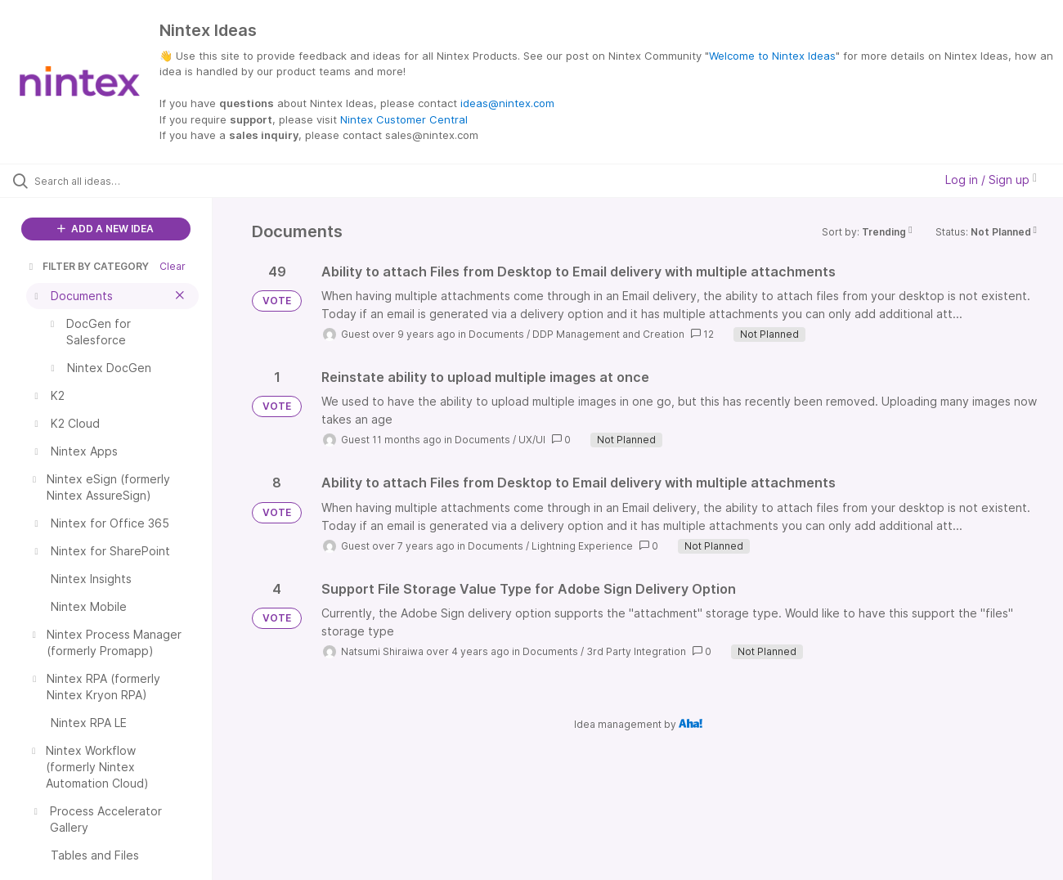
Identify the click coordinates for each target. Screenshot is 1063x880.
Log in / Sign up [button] (991, 179)
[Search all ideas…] (127, 181)
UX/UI (531, 439)
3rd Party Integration (636, 651)
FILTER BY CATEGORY (87, 266)
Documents (496, 334)
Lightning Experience (582, 546)
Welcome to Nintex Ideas (772, 55)
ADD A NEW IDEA (105, 228)
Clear (172, 266)
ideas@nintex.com (507, 103)
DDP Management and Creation (608, 334)
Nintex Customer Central (404, 119)
